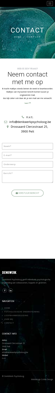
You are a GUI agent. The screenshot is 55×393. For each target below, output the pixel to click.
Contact (9, 323)
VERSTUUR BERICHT (27, 193)
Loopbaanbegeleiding (16, 315)
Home (18, 37)
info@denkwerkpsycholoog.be (15, 352)
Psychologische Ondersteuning (22, 312)
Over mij (8, 319)
